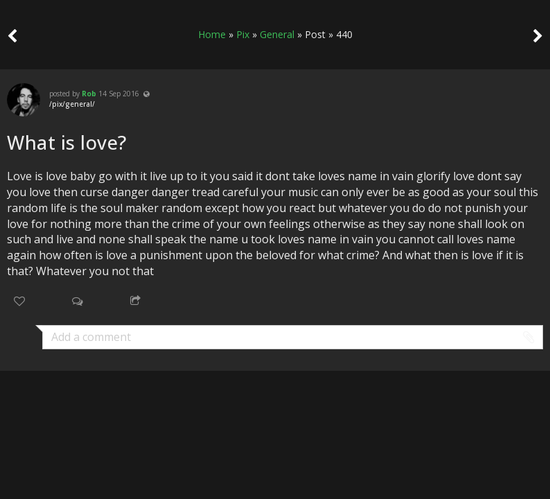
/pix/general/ (72, 104)
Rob (89, 93)
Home (212, 34)
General (277, 34)
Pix (242, 34)
